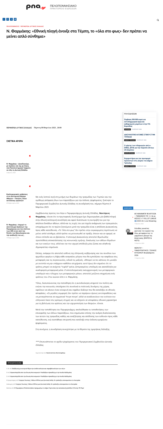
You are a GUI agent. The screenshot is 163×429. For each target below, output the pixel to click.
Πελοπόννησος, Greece (111, 10)
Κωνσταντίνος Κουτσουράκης (55, 353)
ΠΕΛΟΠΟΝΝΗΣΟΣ (12, 26)
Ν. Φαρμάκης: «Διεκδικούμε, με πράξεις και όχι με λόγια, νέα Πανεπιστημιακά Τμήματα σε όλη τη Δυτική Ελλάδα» (18, 167)
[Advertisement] (62, 409)
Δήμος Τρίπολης (130, 140)
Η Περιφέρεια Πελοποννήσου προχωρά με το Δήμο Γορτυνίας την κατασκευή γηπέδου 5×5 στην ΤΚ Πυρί (49, 388)
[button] (157, 20)
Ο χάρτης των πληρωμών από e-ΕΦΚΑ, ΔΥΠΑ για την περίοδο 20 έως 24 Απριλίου (139, 147)
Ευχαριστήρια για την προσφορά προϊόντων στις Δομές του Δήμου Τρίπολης (138, 160)
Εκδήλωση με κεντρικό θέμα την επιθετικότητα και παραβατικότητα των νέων (38, 369)
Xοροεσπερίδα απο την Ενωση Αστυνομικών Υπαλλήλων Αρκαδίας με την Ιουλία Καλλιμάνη (40, 372)
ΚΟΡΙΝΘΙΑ (127, 129)
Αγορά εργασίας (129, 153)
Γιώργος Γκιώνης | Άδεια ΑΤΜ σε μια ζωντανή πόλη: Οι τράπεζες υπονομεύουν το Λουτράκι (49, 380)
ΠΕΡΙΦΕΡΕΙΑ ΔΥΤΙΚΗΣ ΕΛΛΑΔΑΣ (32, 26)
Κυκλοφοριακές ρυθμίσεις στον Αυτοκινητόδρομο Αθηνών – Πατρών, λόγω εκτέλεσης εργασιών (17, 197)
